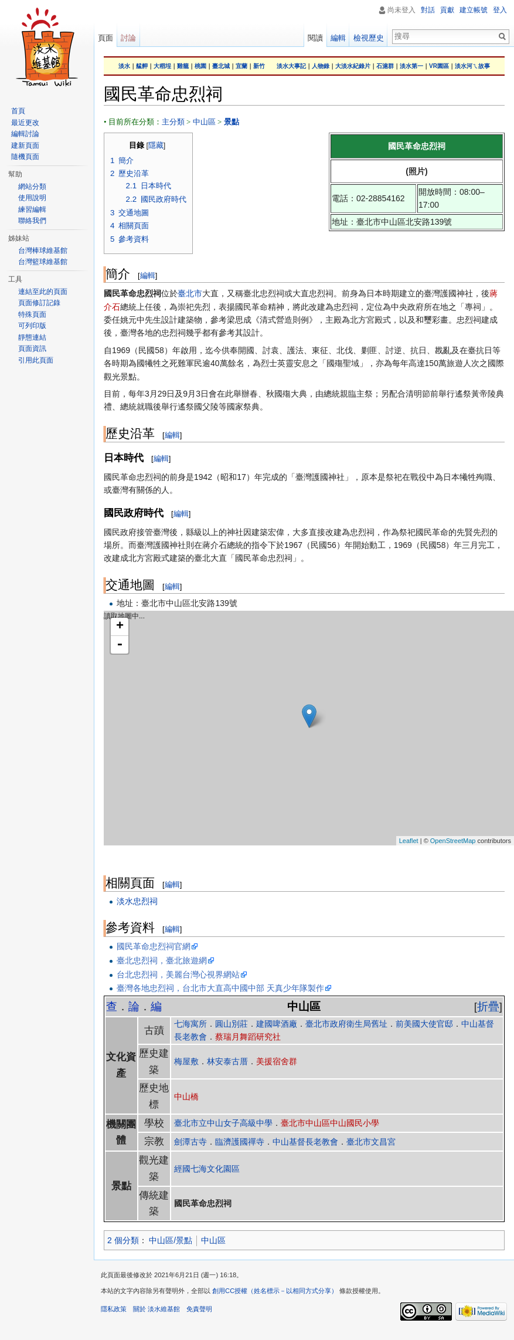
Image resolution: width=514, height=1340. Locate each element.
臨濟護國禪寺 (239, 1141)
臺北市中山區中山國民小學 (330, 1123)
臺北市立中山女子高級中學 (223, 1123)
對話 (428, 10)
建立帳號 (473, 10)
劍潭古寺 (190, 1141)
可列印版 (32, 326)
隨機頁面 (25, 157)
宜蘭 (241, 66)
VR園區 (439, 66)
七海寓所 (190, 1023)
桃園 (200, 66)
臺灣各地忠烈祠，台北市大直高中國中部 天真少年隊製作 (220, 988)
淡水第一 (411, 66)
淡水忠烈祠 (137, 901)
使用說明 (32, 198)
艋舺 (142, 66)
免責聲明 (199, 1308)
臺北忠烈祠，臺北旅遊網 (162, 960)
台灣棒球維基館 (42, 250)
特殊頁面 (32, 314)
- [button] (119, 645)
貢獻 (447, 10)
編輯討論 (25, 134)
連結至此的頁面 (42, 291)
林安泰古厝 (227, 1061)
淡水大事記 (291, 66)
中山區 (204, 121)
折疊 (488, 1006)
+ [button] (120, 626)
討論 (128, 37)
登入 (500, 10)
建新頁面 (25, 145)
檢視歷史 (368, 37)
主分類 (173, 121)
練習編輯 (32, 209)
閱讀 (315, 37)
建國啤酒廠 (276, 1023)
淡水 (124, 66)
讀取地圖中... (307, 728)
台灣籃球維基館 (42, 262)
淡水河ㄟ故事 (472, 66)
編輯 (147, 275)
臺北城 (221, 66)
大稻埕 (162, 66)
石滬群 (385, 66)
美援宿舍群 (276, 1061)
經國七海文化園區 (207, 1168)
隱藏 (156, 145)
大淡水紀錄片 (352, 66)
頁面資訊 (32, 348)
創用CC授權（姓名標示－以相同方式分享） (275, 1290)
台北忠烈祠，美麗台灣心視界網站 (178, 974)
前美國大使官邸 (424, 1023)
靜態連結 (32, 337)
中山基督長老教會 (305, 1141)
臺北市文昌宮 (371, 1141)
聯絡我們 (32, 220)
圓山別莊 (231, 1023)
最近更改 (25, 123)
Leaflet (408, 840)
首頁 (18, 111)
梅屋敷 (186, 1061)
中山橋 (186, 1096)
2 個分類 (123, 1240)
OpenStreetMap (453, 840)
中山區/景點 (170, 1240)
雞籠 (183, 66)
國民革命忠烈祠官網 (153, 946)
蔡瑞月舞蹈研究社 (248, 1036)
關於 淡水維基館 (156, 1308)
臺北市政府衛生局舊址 (346, 1023)
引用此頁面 (35, 360)
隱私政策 (114, 1308)
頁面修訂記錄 (39, 303)
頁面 (105, 37)
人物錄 (320, 66)
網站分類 (32, 186)
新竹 (259, 66)
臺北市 (190, 293)
